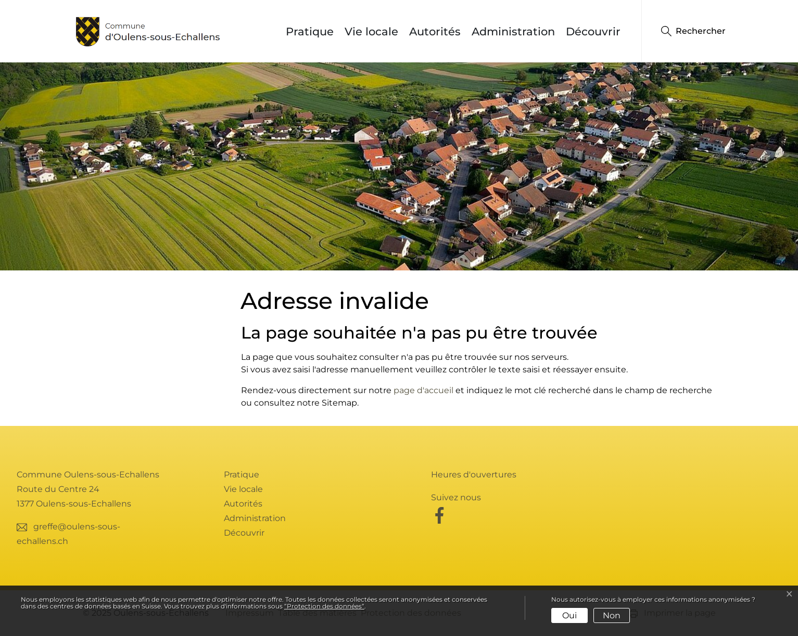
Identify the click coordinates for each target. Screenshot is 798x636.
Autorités (435, 31)
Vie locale (371, 31)
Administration (513, 31)
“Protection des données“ (324, 606)
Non (611, 615)
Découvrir (593, 31)
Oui (569, 615)
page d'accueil (423, 390)
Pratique (310, 31)
